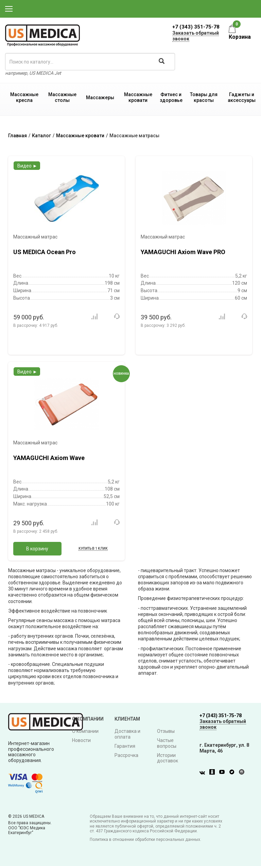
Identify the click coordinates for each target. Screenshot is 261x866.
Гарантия (125, 746)
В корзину (37, 548)
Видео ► (27, 166)
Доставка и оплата (127, 734)
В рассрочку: (35, 325)
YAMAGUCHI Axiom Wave (49, 457)
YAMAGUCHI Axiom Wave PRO (183, 251)
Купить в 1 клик (93, 548)
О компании (85, 731)
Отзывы (166, 731)
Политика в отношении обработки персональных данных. (145, 839)
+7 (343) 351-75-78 (196, 27)
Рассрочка (126, 755)
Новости (81, 740)
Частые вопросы (166, 743)
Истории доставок (167, 758)
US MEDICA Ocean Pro (44, 251)
